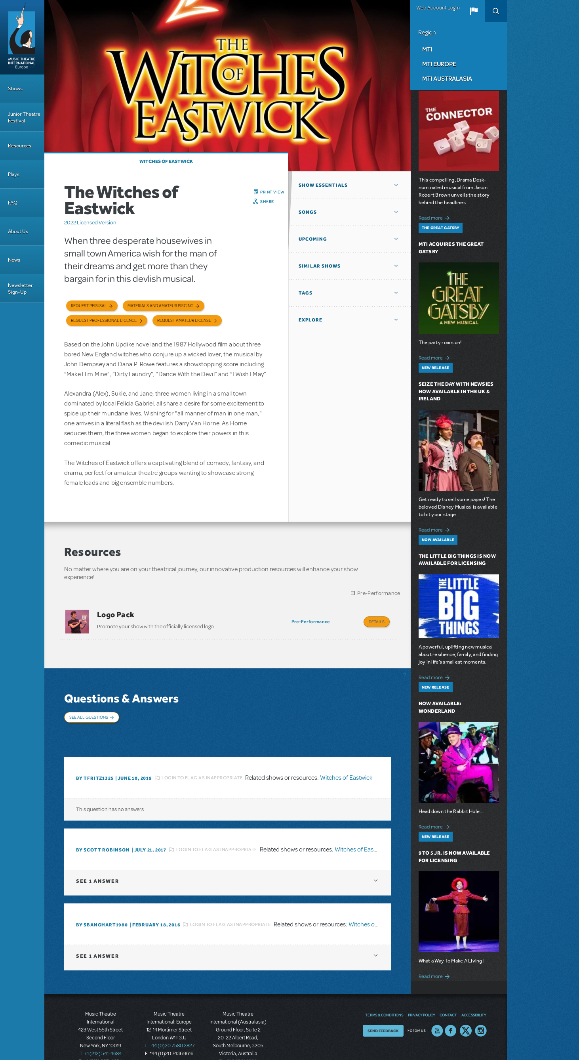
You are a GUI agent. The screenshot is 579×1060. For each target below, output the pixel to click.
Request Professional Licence (104, 320)
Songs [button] (308, 212)
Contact (448, 993)
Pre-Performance (378, 593)
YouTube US (437, 1009)
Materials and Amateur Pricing (161, 305)
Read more (435, 217)
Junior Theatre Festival (24, 117)
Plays (13, 174)
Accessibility (473, 993)
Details (377, 621)
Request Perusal (89, 305)
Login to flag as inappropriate (202, 756)
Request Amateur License (184, 320)
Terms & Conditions (384, 993)
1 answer (97, 860)
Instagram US (481, 1009)
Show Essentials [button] (323, 185)
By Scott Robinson (103, 828)
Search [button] (496, 11)
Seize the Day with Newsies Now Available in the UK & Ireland (456, 391)
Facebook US (451, 1009)
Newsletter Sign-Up (20, 288)
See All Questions (88, 712)
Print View (272, 192)
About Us (18, 231)
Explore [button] (310, 320)
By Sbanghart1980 (102, 903)
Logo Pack (116, 614)
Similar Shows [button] (320, 266)
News (14, 259)
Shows (15, 88)
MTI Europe (439, 64)
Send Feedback (383, 1009)
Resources (19, 145)
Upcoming (313, 239)
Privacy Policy (421, 993)
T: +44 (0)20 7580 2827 (169, 1024)
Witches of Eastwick (166, 161)
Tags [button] (305, 293)
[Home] (22, 37)
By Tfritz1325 (94, 757)
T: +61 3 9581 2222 (238, 1040)
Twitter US (466, 1009)
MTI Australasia (447, 78)
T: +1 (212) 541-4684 (101, 1032)
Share (267, 201)
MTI (427, 49)
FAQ (12, 202)
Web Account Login (438, 8)
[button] (474, 11)
